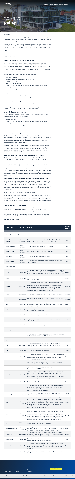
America (55, 475)
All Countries (68, 475)
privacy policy (36, 211)
